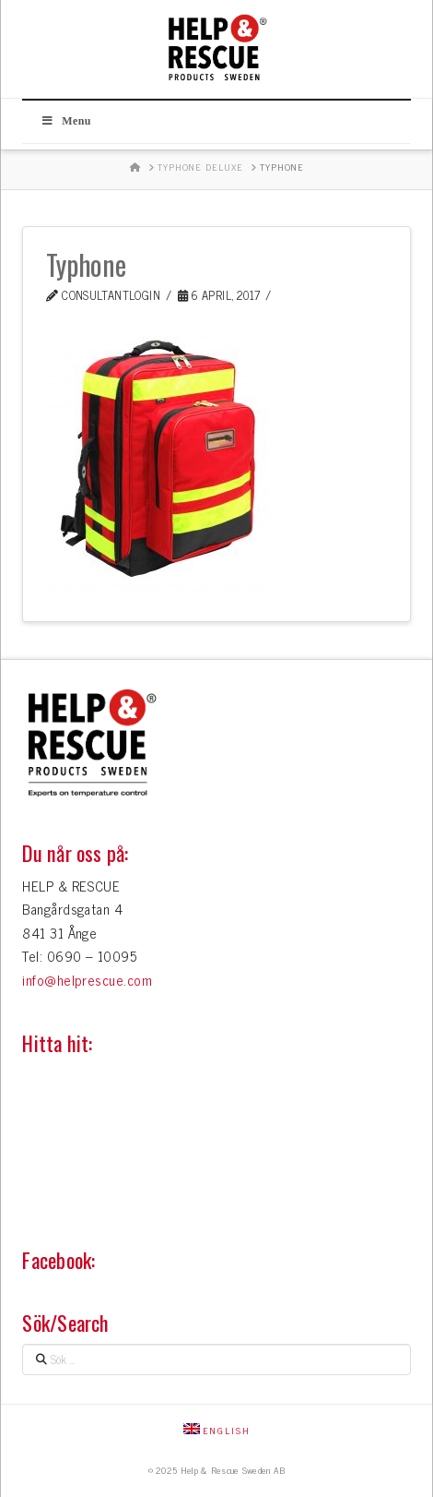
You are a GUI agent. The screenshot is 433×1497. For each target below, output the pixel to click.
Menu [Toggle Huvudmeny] (66, 120)
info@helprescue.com (87, 979)
